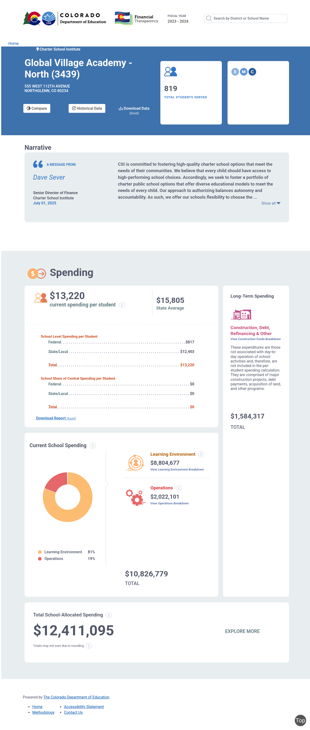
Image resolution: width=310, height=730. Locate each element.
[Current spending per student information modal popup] (122, 305)
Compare (37, 108)
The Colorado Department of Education (76, 697)
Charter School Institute (58, 49)
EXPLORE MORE (242, 631)
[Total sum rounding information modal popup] (89, 646)
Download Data (134, 110)
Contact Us (73, 712)
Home (13, 43)
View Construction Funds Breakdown (256, 339)
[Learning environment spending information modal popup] (201, 454)
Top (300, 720)
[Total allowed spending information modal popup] (109, 615)
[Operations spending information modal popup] (178, 488)
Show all (270, 203)
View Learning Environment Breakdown (177, 469)
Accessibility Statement (84, 706)
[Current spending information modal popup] (93, 445)
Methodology (43, 712)
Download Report (56, 418)
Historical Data (87, 108)
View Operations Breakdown (169, 503)
